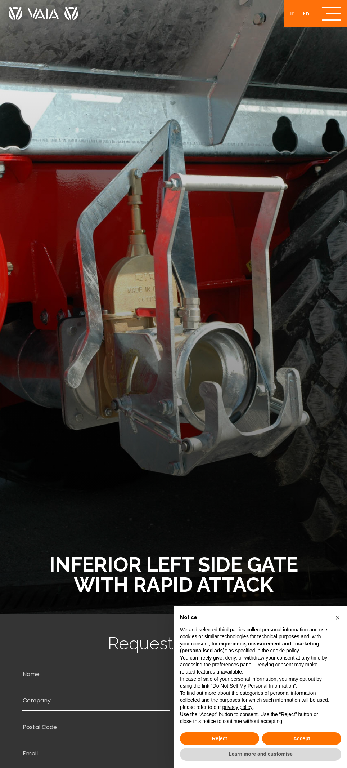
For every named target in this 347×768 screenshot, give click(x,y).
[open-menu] (331, 14)
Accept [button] (301, 738)
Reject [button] (219, 738)
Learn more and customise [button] (261, 754)
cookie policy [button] (284, 650)
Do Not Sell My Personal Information (253, 686)
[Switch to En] (305, 14)
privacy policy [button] (237, 707)
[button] (337, 617)
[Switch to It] (290, 14)
